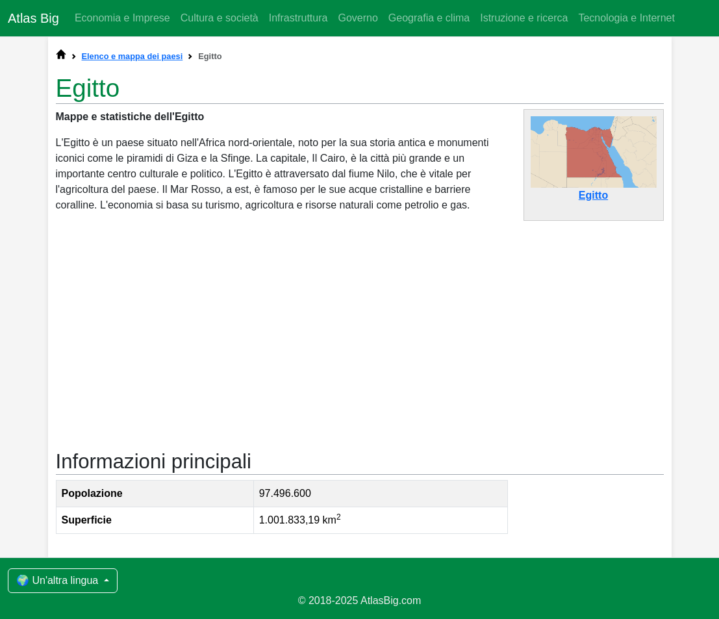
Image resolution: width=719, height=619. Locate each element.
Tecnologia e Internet (626, 17)
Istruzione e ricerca (524, 17)
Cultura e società (220, 17)
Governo (357, 17)
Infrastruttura (298, 17)
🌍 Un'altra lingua (58, 580)
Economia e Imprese (122, 17)
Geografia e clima (429, 17)
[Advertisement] (360, 330)
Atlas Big (33, 18)
